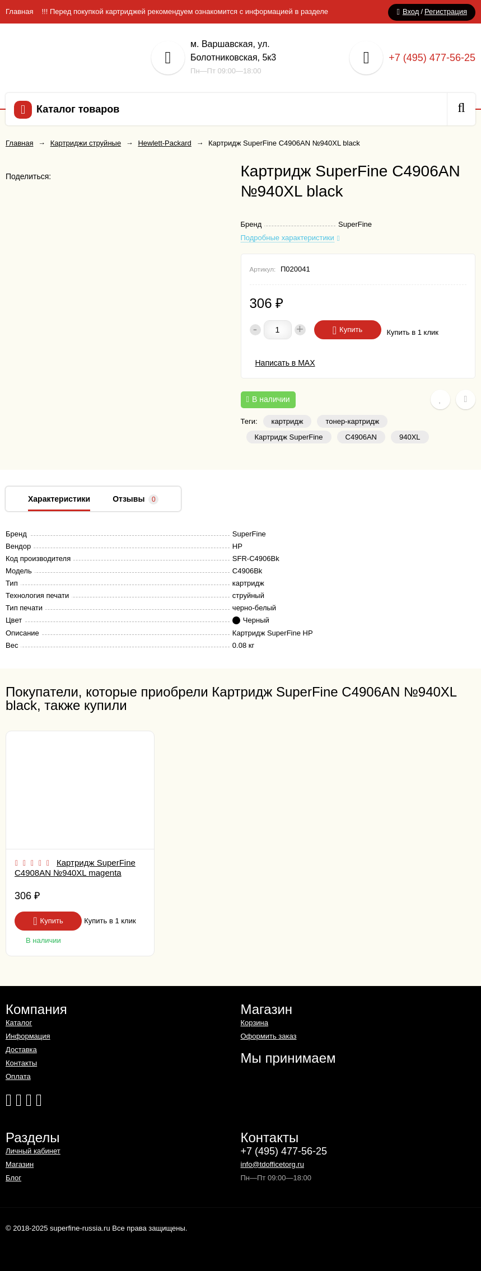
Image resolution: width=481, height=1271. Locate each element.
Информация (28, 1036)
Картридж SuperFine (289, 437)
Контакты (21, 1063)
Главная (19, 11)
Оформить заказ (269, 1036)
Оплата (18, 1076)
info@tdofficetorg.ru (272, 1164)
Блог (13, 1178)
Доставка (21, 1049)
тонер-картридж (352, 421)
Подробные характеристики (287, 238)
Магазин (20, 1164)
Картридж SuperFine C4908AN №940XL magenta (75, 867)
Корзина (255, 1022)
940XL (410, 437)
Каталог (19, 1022)
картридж (287, 421)
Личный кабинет (33, 1151)
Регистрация (445, 11)
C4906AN (361, 437)
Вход (411, 11)
